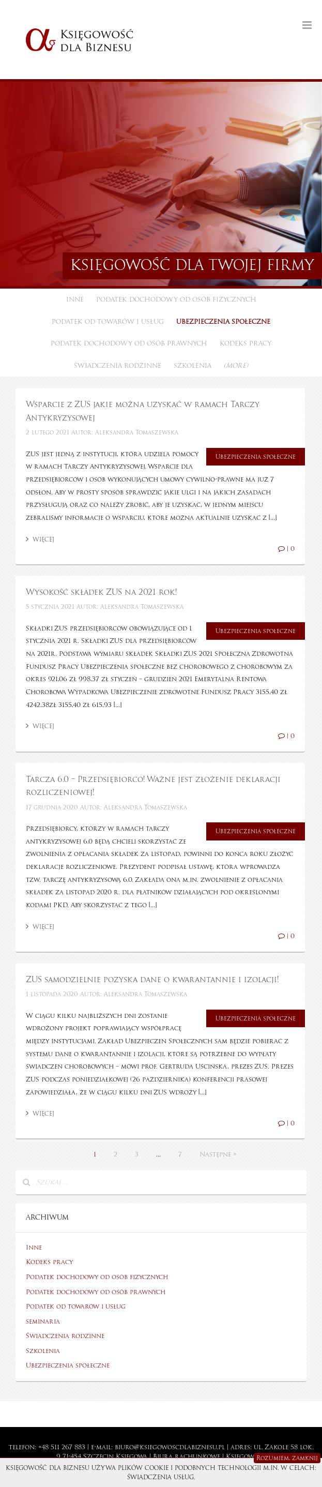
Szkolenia (192, 366)
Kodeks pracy (245, 343)
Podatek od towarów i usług (108, 322)
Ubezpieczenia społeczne (223, 322)
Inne (75, 299)
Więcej (40, 539)
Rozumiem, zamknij (287, 1458)
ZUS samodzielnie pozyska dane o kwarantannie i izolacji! (152, 979)
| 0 (286, 549)
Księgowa (131, 1456)
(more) (236, 366)
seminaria (43, 1321)
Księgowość (246, 1456)
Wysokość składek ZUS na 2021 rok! (101, 592)
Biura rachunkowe (186, 1456)
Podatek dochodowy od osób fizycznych (176, 299)
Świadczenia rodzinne (117, 366)
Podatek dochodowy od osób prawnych (129, 343)
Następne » (218, 1154)
